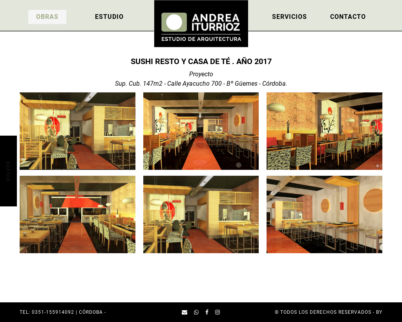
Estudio (109, 16)
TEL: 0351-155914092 (47, 312)
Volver (8, 171)
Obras (47, 16)
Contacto (348, 16)
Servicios (289, 16)
